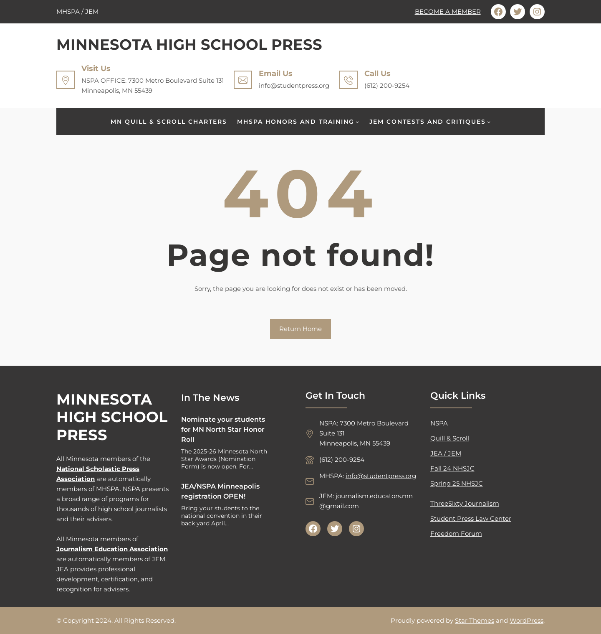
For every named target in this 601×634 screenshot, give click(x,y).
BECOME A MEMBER (448, 11)
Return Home (300, 329)
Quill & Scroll (449, 438)
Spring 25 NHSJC (456, 483)
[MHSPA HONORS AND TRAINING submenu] (357, 121)
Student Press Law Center (470, 518)
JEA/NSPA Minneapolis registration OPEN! (220, 491)
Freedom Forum (456, 533)
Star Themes (474, 620)
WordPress (526, 620)
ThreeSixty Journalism (464, 503)
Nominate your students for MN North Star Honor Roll (223, 429)
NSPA (439, 423)
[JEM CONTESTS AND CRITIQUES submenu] (488, 121)
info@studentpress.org (381, 476)
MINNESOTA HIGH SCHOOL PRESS (189, 44)
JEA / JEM (445, 453)
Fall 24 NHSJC (452, 468)
